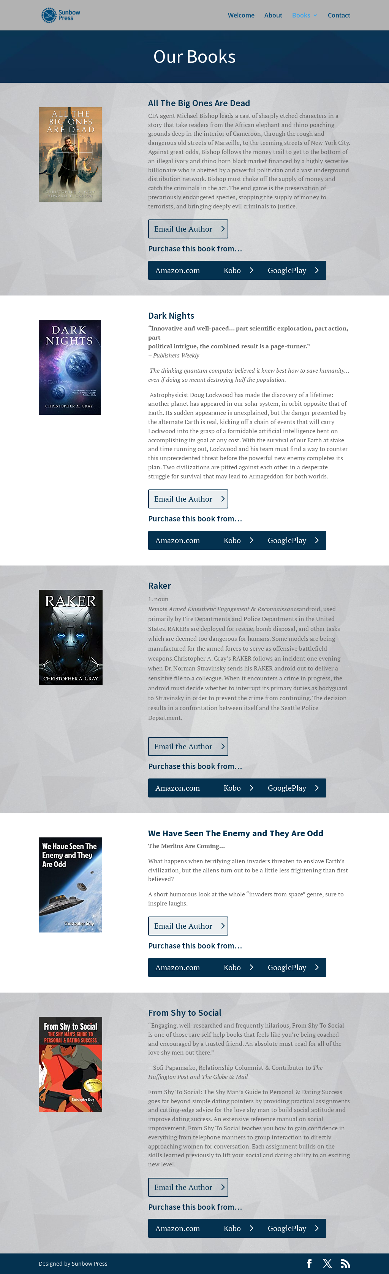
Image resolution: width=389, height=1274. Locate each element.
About (273, 16)
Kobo (232, 270)
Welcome (241, 16)
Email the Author (183, 229)
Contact (339, 16)
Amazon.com (177, 270)
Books (301, 16)
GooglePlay (287, 270)
